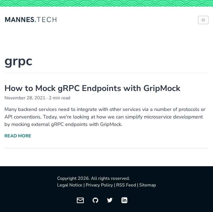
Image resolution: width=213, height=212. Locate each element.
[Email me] (80, 200)
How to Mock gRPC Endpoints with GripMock (92, 88)
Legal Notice (69, 185)
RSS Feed (126, 185)
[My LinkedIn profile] (124, 200)
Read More (17, 136)
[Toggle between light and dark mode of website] (203, 20)
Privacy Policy (99, 185)
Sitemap (147, 185)
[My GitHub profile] (95, 200)
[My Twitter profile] (110, 200)
